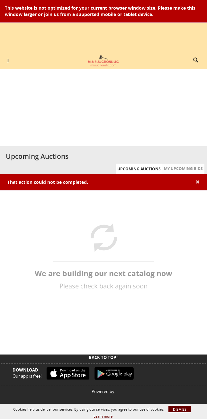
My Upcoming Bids (183, 168)
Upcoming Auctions (139, 169)
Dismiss (179, 409)
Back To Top (104, 357)
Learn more (103, 416)
